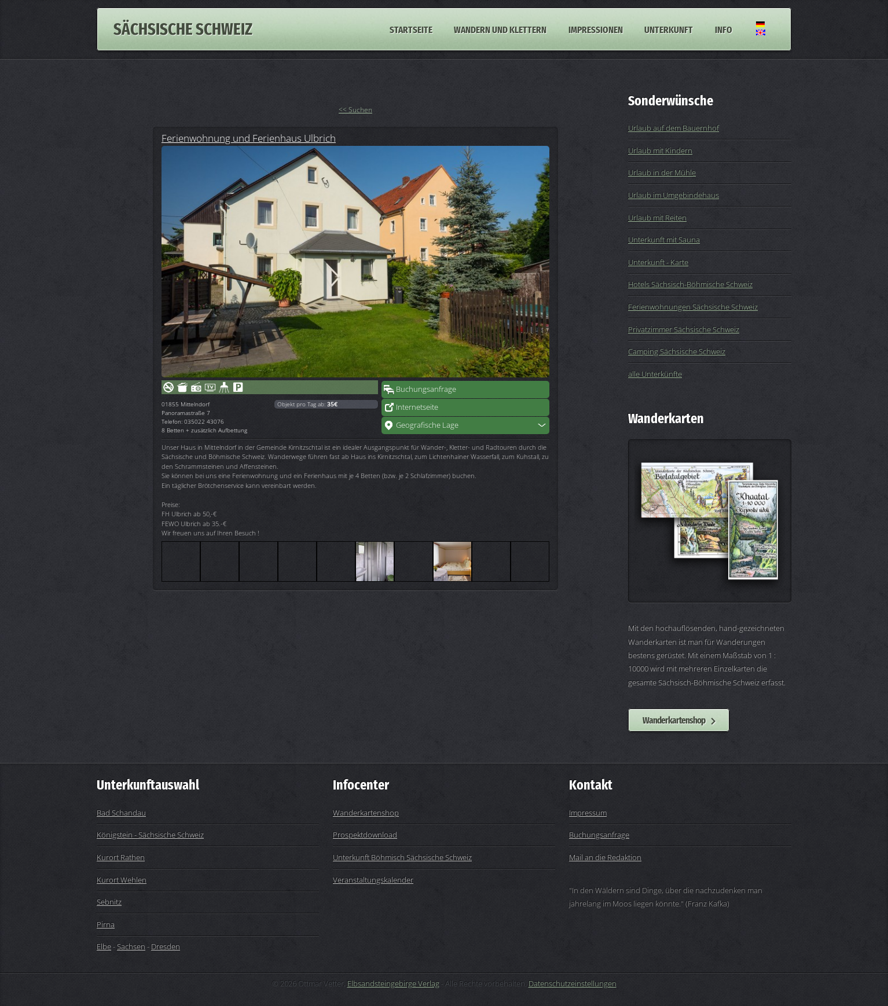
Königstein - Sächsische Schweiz (150, 834)
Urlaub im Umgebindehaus (673, 195)
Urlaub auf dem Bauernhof (673, 128)
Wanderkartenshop (674, 720)
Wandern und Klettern (500, 29)
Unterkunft (668, 29)
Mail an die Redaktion (605, 857)
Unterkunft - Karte (658, 262)
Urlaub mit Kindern (660, 150)
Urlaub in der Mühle (662, 172)
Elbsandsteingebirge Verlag (393, 983)
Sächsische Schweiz (182, 29)
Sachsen (131, 946)
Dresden (165, 946)
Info (723, 29)
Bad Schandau (121, 812)
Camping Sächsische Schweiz (676, 351)
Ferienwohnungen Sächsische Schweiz (693, 307)
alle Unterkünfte (655, 374)
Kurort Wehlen (121, 880)
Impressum (588, 812)
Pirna (106, 924)
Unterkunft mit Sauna (664, 239)
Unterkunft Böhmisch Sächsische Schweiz (402, 857)
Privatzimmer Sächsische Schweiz (683, 329)
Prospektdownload (365, 834)
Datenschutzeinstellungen (573, 983)
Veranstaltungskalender (373, 880)
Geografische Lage (427, 425)
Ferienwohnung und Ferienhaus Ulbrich (249, 138)
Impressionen (595, 29)
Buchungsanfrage (426, 389)
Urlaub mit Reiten (657, 217)
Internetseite (417, 407)
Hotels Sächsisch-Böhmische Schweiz (690, 284)
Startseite (411, 29)
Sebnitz (109, 902)
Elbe (104, 946)
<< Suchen (355, 110)
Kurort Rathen (121, 857)
